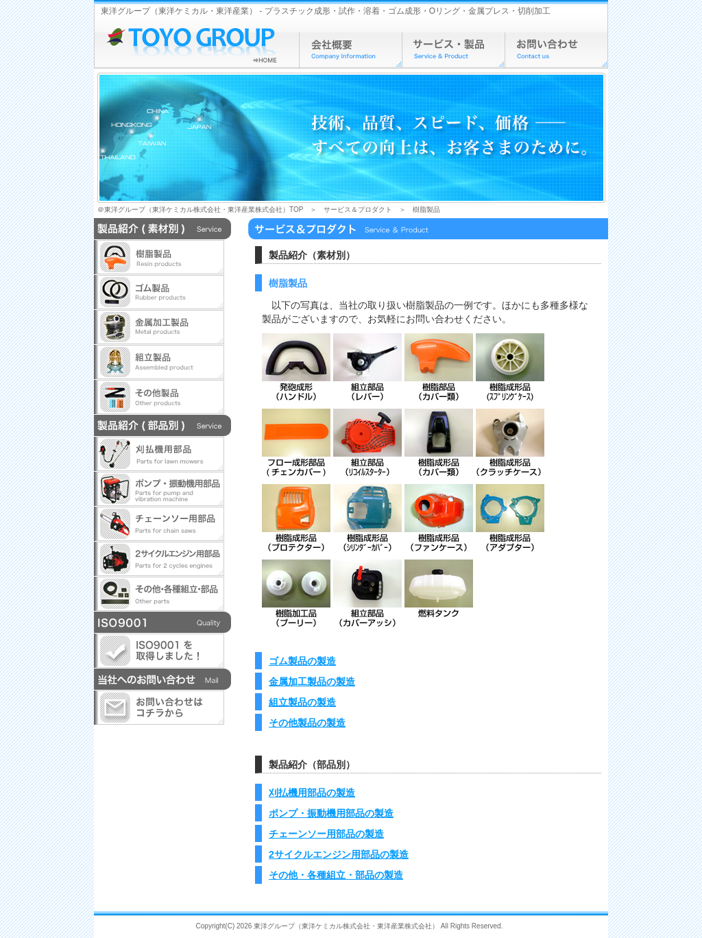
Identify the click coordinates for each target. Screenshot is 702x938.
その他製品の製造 (307, 722)
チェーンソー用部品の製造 (326, 833)
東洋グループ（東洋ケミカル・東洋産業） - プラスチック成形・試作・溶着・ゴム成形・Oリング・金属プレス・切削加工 (325, 11)
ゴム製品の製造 (302, 661)
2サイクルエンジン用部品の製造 (339, 854)
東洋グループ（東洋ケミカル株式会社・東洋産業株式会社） (346, 926)
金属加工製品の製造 (312, 681)
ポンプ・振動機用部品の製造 (331, 813)
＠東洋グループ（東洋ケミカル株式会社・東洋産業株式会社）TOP (200, 209)
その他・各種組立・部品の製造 (336, 874)
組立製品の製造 (302, 702)
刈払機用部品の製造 (312, 792)
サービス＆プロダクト (358, 209)
